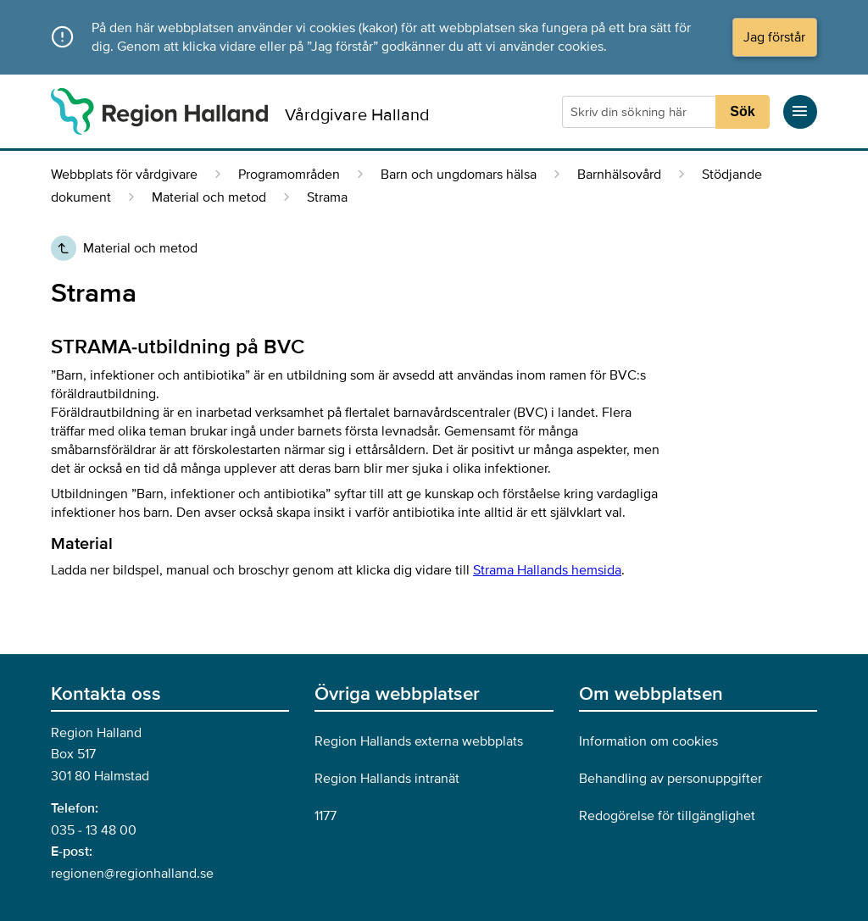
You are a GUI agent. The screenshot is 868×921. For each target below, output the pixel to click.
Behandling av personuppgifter (670, 778)
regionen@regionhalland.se (132, 873)
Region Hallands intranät (386, 778)
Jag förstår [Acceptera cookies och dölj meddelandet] (774, 37)
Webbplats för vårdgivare (124, 174)
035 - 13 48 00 (93, 830)
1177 (325, 815)
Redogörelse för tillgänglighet (667, 815)
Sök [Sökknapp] (742, 111)
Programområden (289, 174)
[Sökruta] (641, 112)
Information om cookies (648, 741)
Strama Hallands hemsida (547, 570)
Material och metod (209, 197)
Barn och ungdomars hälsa (459, 174)
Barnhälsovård (619, 174)
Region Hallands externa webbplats (418, 741)
